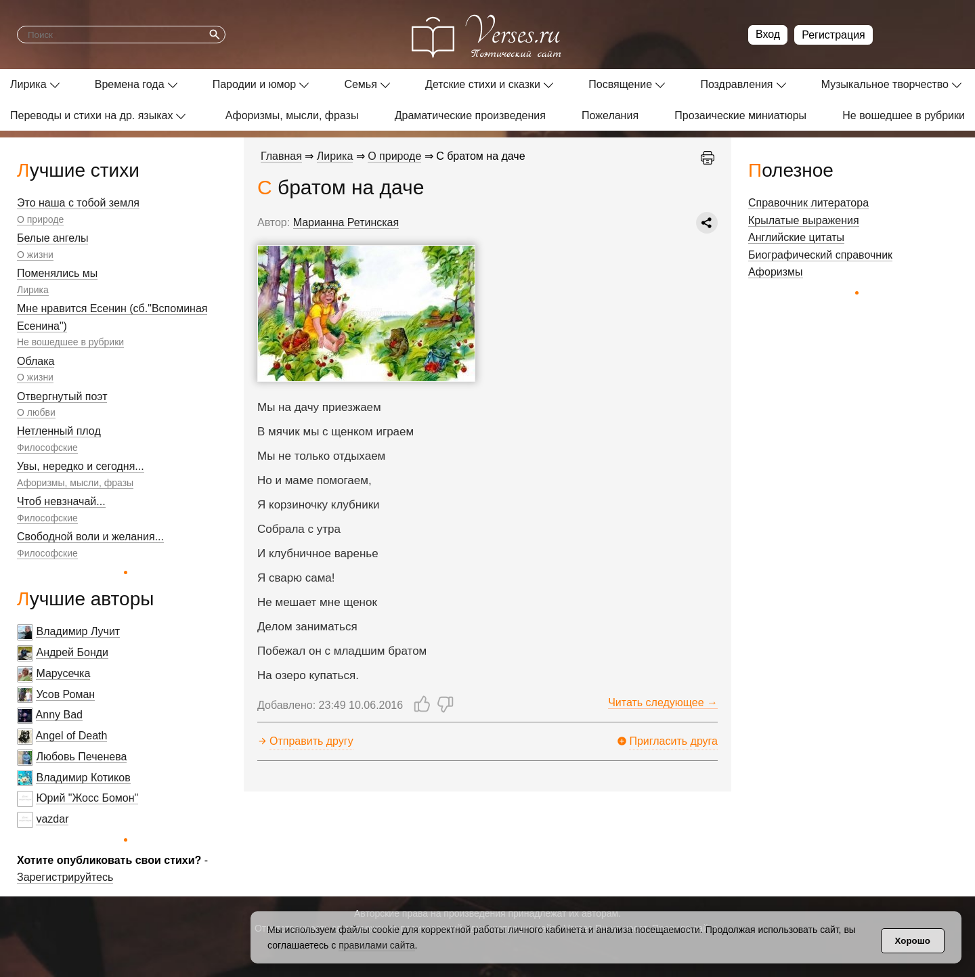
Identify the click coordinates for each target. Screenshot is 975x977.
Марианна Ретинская (346, 222)
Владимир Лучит (78, 631)
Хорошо (912, 941)
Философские (47, 447)
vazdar (52, 819)
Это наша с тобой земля (78, 203)
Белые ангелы (52, 238)
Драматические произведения (470, 115)
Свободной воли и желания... (90, 536)
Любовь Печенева (81, 756)
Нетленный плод (59, 431)
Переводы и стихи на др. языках (91, 115)
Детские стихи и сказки (482, 84)
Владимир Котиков (83, 777)
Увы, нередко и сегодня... (80, 466)
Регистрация (833, 35)
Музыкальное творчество (885, 84)
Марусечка (63, 673)
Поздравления (736, 84)
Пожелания (610, 115)
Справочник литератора (808, 203)
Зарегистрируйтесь (65, 877)
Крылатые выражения (803, 220)
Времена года (130, 84)
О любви (36, 412)
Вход (768, 34)
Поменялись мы (57, 273)
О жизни (35, 254)
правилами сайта (376, 945)
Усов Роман (65, 694)
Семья (360, 84)
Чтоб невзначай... (61, 501)
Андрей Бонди (72, 652)
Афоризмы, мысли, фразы (292, 115)
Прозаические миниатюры (740, 115)
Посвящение (620, 84)
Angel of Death (72, 735)
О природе (40, 219)
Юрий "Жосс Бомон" (87, 798)
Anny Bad (59, 714)
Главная (281, 156)
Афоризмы (775, 272)
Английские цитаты (796, 237)
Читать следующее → (663, 702)
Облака (35, 361)
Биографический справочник (820, 255)
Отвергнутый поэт (62, 396)
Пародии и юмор (255, 84)
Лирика (28, 84)
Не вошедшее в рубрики (903, 115)
